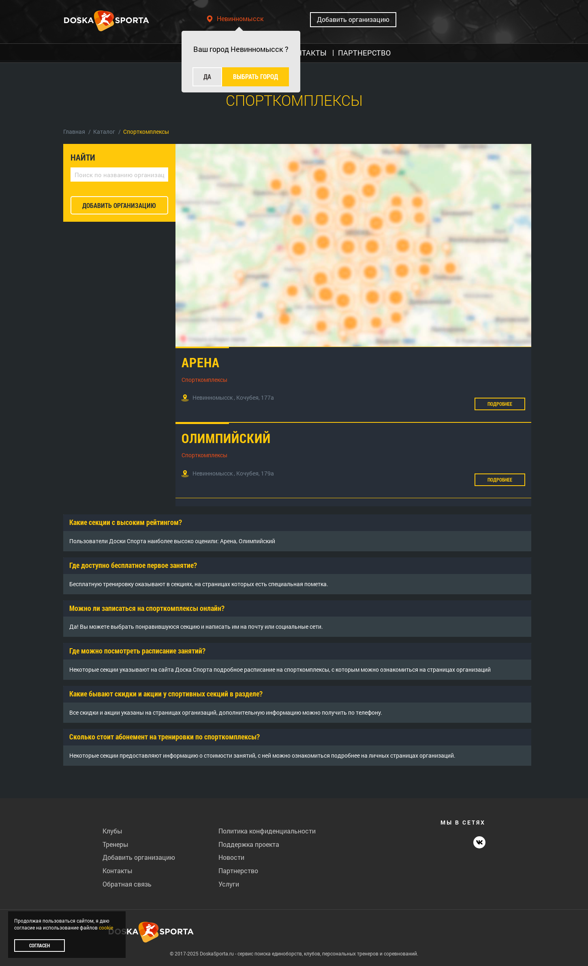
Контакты (118, 870)
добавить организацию (119, 205)
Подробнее (500, 404)
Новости (231, 857)
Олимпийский (226, 438)
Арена (201, 362)
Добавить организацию (353, 19)
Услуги (228, 884)
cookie (106, 927)
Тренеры (115, 844)
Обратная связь (127, 884)
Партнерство (238, 870)
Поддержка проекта (248, 844)
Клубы (112, 831)
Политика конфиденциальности (267, 831)
